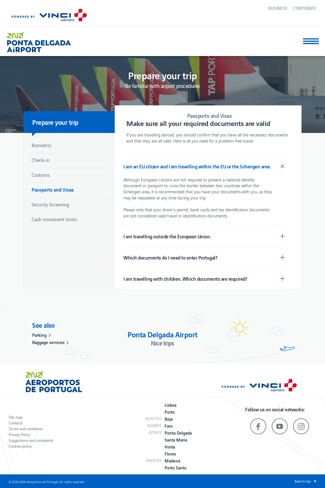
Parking (39, 334)
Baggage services (48, 342)
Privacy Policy (19, 434)
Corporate (304, 8)
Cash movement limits (54, 219)
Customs (41, 174)
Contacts (16, 423)
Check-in (41, 159)
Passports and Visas (53, 189)
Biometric (42, 145)
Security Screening (50, 204)
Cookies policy (20, 446)
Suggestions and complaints (31, 440)
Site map (16, 417)
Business (277, 8)
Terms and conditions (26, 428)
